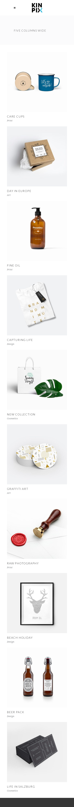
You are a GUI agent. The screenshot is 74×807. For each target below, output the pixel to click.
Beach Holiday (20, 637)
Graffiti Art (17, 489)
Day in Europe (19, 191)
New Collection (21, 414)
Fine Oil (13, 265)
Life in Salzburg (21, 786)
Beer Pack (15, 712)
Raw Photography (23, 563)
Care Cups (16, 116)
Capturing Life (20, 340)
